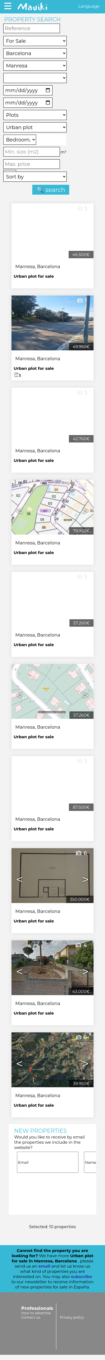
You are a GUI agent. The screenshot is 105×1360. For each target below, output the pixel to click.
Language (89, 6)
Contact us (30, 1317)
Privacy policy (72, 1317)
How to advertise (36, 1313)
